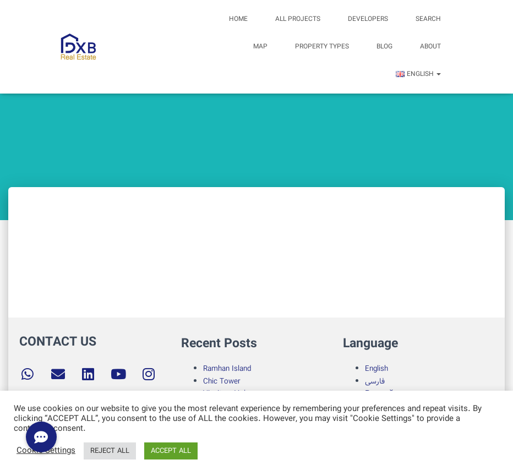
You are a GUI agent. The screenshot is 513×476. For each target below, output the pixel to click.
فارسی (375, 381)
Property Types (322, 46)
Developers (368, 19)
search (428, 19)
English (376, 369)
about (430, 46)
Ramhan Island (227, 369)
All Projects (297, 19)
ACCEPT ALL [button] (171, 451)
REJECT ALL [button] (109, 451)
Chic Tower (222, 381)
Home (238, 19)
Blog (384, 46)
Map (260, 46)
